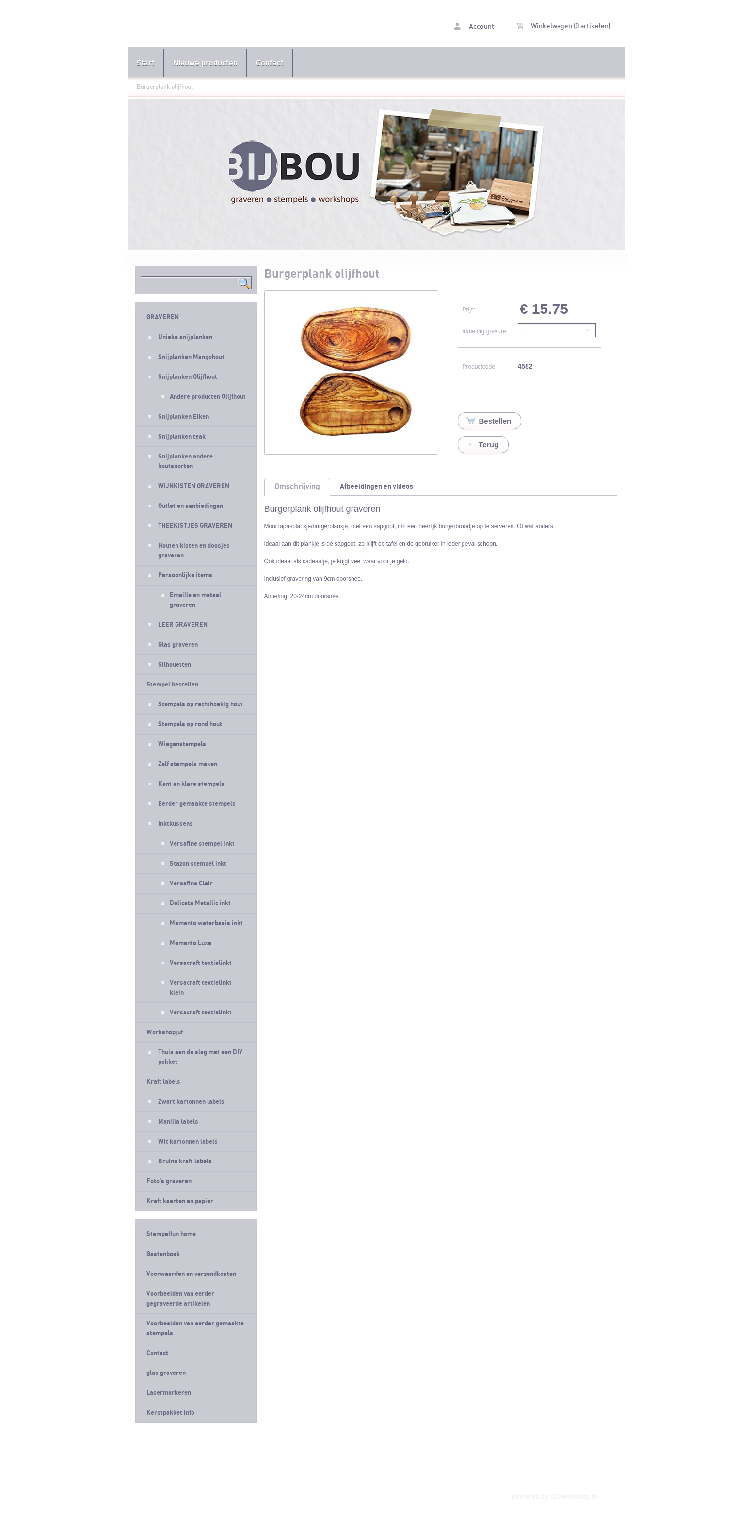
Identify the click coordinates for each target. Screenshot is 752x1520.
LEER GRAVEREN (183, 624)
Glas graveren (178, 644)
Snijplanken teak (182, 436)
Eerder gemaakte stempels (197, 804)
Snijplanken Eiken (183, 416)
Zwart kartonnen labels (191, 1101)
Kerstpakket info (170, 1412)
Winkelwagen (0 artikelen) (563, 26)
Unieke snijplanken (185, 337)
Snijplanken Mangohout (191, 357)
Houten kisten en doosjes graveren (194, 550)
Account (474, 26)
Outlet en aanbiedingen (190, 506)
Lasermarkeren (168, 1392)
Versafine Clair (191, 883)
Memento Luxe (190, 943)
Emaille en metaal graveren (195, 600)
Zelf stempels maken (187, 764)
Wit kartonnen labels (188, 1141)
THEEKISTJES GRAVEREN (195, 526)
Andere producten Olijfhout (208, 396)
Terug (489, 445)
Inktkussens (175, 823)
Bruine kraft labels (185, 1161)
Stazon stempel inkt (198, 863)
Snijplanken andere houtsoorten (185, 461)
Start (146, 63)
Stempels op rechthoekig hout (200, 704)
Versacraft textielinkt (201, 963)
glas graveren (166, 1373)
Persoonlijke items (185, 575)
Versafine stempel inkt (202, 843)
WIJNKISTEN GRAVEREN (193, 486)
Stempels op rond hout (190, 724)
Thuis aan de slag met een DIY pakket (200, 1057)
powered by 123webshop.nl (555, 1496)
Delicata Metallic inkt (200, 903)
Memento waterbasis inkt (206, 923)
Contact (270, 63)
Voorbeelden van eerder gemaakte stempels (195, 1328)
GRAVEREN (162, 317)
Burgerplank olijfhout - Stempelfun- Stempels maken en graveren (252, 24)
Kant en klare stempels (191, 784)
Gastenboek (163, 1254)
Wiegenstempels (182, 744)
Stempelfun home (171, 1234)
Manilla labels (178, 1121)
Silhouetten (174, 664)
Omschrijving (297, 486)
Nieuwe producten (205, 63)
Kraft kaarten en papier (179, 1201)
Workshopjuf (164, 1032)
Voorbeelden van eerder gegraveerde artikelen (180, 1299)
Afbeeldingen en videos (376, 486)
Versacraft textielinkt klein (201, 988)
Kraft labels (163, 1082)
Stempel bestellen (172, 684)
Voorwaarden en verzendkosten (191, 1274)
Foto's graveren (169, 1181)
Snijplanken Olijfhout (187, 377)
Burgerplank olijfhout (165, 87)
